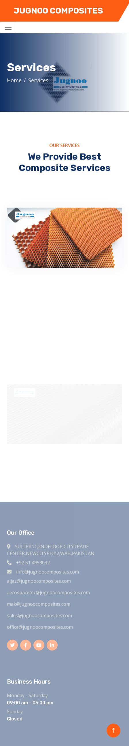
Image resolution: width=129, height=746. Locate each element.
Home (14, 80)
